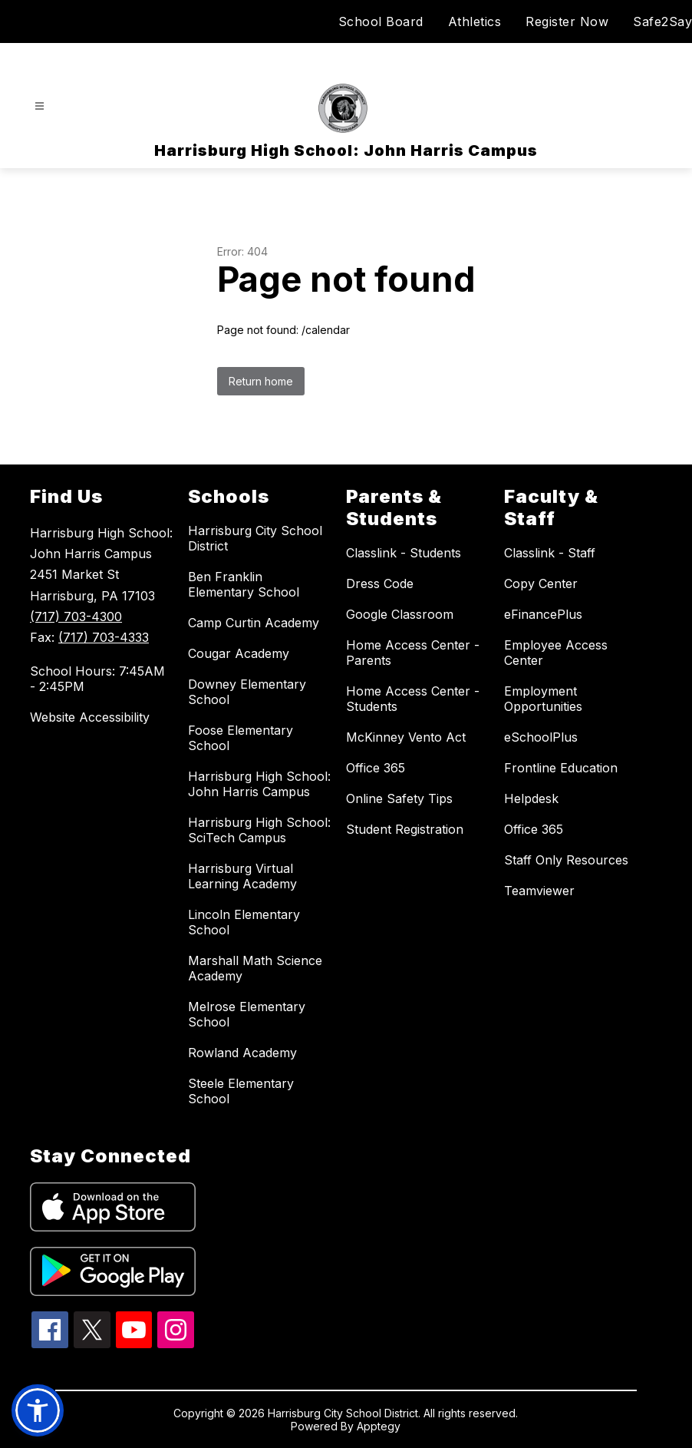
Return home (261, 381)
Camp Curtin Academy (253, 622)
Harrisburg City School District (255, 538)
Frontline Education (561, 767)
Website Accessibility (90, 717)
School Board (380, 21)
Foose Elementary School (240, 737)
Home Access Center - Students (412, 698)
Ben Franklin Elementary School (243, 584)
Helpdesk (531, 798)
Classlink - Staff (549, 552)
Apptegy (378, 1426)
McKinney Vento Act (406, 737)
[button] (37, 1410)
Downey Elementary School (247, 691)
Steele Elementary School (241, 1091)
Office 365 (375, 767)
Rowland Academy (242, 1052)
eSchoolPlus (541, 737)
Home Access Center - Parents (412, 652)
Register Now (567, 21)
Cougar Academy (238, 653)
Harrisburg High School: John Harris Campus (259, 784)
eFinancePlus (543, 614)
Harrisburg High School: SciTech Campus (259, 830)
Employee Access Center (556, 652)
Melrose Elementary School (246, 1014)
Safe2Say (662, 21)
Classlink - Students (403, 552)
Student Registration (404, 829)
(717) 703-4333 (103, 637)
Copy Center (541, 583)
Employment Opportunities (543, 698)
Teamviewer (539, 890)
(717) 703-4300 (76, 616)
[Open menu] (39, 106)
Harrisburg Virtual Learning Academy (242, 876)
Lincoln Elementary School (244, 922)
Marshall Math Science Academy (255, 968)
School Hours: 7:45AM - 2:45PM (97, 678)
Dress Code (380, 583)
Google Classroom (399, 614)
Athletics (475, 21)
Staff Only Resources (566, 860)
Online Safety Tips (399, 798)
